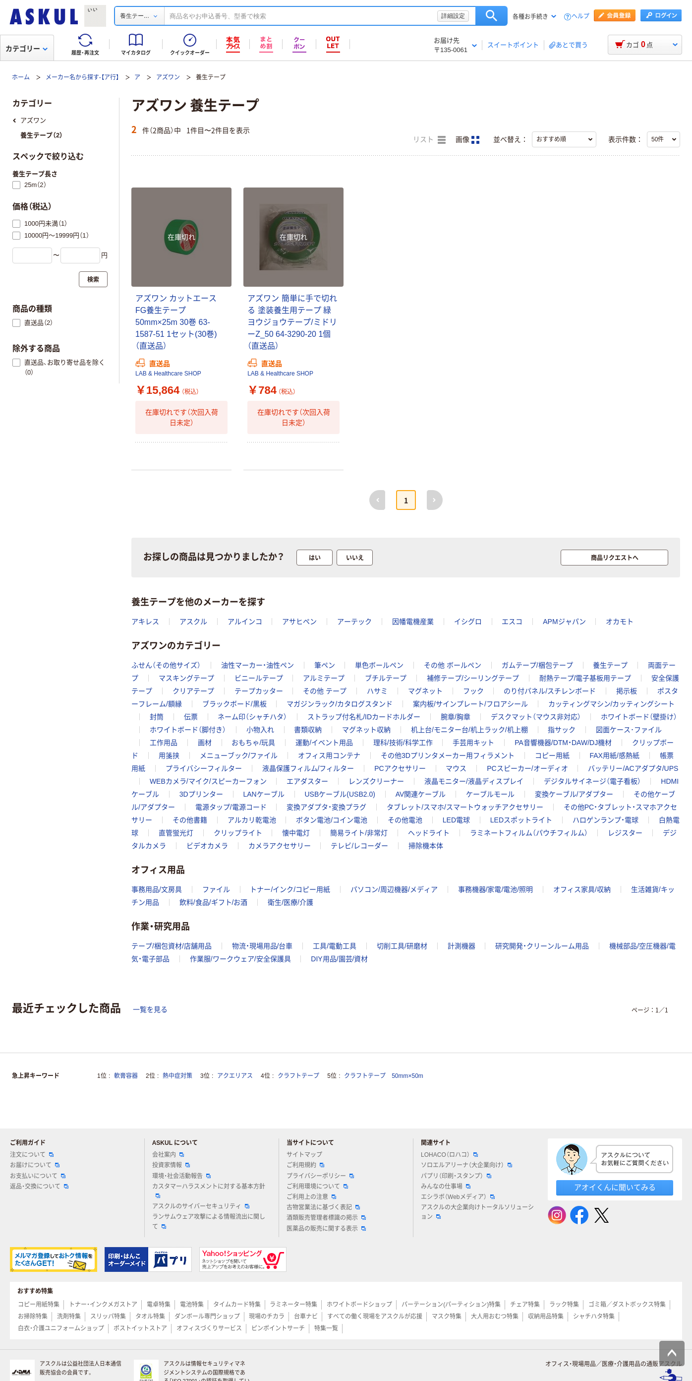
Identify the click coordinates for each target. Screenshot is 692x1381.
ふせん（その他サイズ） (166, 665)
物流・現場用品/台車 (262, 946)
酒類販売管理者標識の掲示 (326, 1217)
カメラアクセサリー (279, 846)
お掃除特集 (33, 1316)
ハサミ (377, 691)
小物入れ (260, 730)
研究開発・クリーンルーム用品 (542, 946)
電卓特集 (159, 1304)
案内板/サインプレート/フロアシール (470, 704)
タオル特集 (150, 1316)
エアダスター (307, 781)
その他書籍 (190, 820)
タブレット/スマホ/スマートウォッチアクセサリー (465, 807)
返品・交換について (39, 1186)
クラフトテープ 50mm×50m (383, 1075)
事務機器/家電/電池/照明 (495, 889)
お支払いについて (37, 1176)
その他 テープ (324, 691)
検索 (491, 16)
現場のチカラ (267, 1316)
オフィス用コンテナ (329, 755)
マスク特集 (446, 1316)
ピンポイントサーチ (278, 1328)
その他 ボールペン (452, 665)
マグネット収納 (366, 730)
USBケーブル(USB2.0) (339, 794)
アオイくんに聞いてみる (615, 1187)
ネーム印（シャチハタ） (252, 717)
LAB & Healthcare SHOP (168, 373)
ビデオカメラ (207, 846)
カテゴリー (26, 49)
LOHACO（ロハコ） (449, 1154)
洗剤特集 (69, 1316)
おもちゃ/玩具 (253, 743)
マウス (456, 768)
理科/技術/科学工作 (403, 743)
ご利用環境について (317, 1186)
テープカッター (258, 691)
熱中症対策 (177, 1075)
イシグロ (468, 622)
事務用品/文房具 (156, 889)
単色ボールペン (379, 665)
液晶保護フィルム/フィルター (308, 768)
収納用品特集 (546, 1316)
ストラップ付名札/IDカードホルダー (363, 717)
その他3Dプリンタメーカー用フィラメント (448, 755)
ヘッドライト (429, 833)
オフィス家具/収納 (582, 889)
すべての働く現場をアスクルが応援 (374, 1316)
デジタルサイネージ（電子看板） (592, 781)
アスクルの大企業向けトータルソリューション (477, 1212)
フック (473, 691)
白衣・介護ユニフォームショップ (61, 1328)
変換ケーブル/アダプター (574, 794)
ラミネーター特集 (293, 1304)
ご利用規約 (305, 1165)
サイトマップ (304, 1154)
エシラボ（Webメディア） (457, 1196)
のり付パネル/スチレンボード (550, 691)
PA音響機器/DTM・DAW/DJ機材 (563, 743)
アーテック (354, 622)
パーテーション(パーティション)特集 (451, 1304)
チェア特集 (525, 1304)
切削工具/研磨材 (402, 946)
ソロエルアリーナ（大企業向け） (466, 1165)
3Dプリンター (201, 794)
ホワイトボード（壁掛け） (639, 717)
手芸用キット (473, 743)
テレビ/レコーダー (359, 846)
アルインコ (245, 622)
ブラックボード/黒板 (234, 704)
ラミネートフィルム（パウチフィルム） (529, 833)
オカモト (620, 622)
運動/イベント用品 (324, 743)
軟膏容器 (126, 1075)
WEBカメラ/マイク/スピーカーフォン (208, 781)
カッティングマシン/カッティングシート (611, 704)
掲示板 (626, 691)
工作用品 (163, 743)
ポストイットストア (140, 1328)
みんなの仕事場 (445, 1186)
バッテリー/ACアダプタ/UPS (633, 768)
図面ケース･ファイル (629, 730)
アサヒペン (299, 622)
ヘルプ (580, 16)
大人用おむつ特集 (495, 1316)
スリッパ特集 (108, 1316)
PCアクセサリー (399, 768)
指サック (562, 730)
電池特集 (192, 1304)
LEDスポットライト (521, 820)
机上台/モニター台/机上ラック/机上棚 (469, 730)
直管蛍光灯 (176, 833)
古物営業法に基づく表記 (323, 1207)
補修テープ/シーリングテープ (473, 678)
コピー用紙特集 (38, 1304)
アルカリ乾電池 (252, 820)
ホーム (21, 77)
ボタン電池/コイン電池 (331, 820)
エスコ (512, 622)
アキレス (145, 622)
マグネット (425, 691)
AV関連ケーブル (421, 794)
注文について (32, 1154)
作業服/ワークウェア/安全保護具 (240, 959)
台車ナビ (306, 1316)
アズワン (168, 77)
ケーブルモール (490, 794)
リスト (429, 140)
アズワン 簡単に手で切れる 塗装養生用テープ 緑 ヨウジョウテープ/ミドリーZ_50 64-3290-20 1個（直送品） (292, 322)
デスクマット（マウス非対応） (536, 717)
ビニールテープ (258, 678)
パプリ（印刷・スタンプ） (456, 1176)
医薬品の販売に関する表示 (326, 1228)
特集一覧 (326, 1328)
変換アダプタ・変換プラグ (326, 807)
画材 (205, 743)
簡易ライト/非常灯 (359, 833)
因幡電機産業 (413, 622)
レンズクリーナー (376, 781)
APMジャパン (564, 622)
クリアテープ (193, 691)
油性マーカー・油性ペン (257, 665)
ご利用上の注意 (311, 1196)
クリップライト (238, 833)
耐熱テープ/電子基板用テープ (585, 678)
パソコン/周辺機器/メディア (394, 889)
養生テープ (610, 665)
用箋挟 (169, 755)
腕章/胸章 (455, 717)
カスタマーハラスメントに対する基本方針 (208, 1190)
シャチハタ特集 (594, 1316)
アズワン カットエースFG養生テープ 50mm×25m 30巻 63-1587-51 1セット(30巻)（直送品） (176, 322)
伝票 (191, 717)
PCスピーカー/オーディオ (527, 768)
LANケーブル (263, 794)
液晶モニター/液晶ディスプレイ (473, 781)
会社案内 (168, 1154)
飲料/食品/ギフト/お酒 (213, 902)
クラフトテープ (298, 1075)
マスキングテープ (186, 678)
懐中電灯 (296, 833)
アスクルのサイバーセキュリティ (200, 1206)
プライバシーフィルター (204, 768)
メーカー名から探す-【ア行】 (82, 77)
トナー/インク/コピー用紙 (290, 889)
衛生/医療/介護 (290, 902)
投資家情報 (171, 1165)
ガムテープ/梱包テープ (537, 665)
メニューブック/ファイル (239, 755)
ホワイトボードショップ (359, 1304)
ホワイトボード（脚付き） (188, 730)
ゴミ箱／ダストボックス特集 (627, 1304)
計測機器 (461, 946)
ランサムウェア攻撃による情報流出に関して (208, 1221)
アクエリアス (235, 1075)
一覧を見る (150, 1009)
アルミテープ (324, 678)
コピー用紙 (552, 755)
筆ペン (324, 665)
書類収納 (308, 730)
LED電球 (456, 820)
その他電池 (405, 820)
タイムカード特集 (237, 1304)
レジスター (625, 833)
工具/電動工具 (334, 946)
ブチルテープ (385, 678)
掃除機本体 (425, 846)
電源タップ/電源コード (231, 807)
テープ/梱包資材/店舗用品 (171, 946)
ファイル (216, 889)
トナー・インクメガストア (103, 1304)
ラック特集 (564, 1304)
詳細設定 (453, 16)
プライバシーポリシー (320, 1176)
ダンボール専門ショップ (207, 1316)
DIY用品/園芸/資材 (339, 959)
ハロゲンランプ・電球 (605, 820)
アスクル (193, 622)
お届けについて (34, 1165)
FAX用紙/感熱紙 (614, 755)
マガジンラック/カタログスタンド (340, 704)
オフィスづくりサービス (209, 1328)
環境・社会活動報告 (181, 1176)
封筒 (157, 717)
